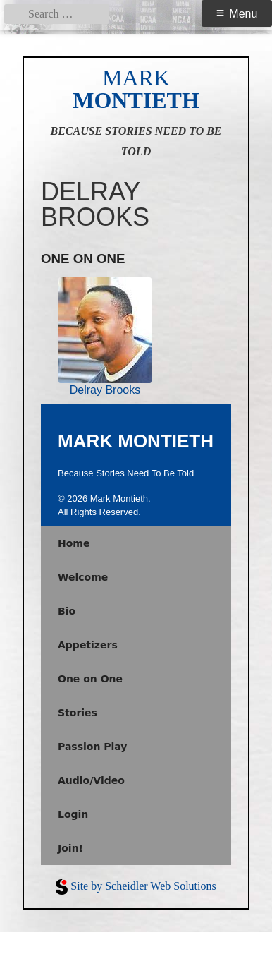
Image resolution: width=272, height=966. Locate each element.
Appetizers (88, 645)
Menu (243, 14)
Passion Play (92, 746)
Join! (70, 848)
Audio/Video (91, 780)
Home (73, 543)
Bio (66, 611)
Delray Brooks (105, 390)
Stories (77, 712)
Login (73, 814)
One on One (90, 678)
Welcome (83, 577)
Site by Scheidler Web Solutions (143, 886)
